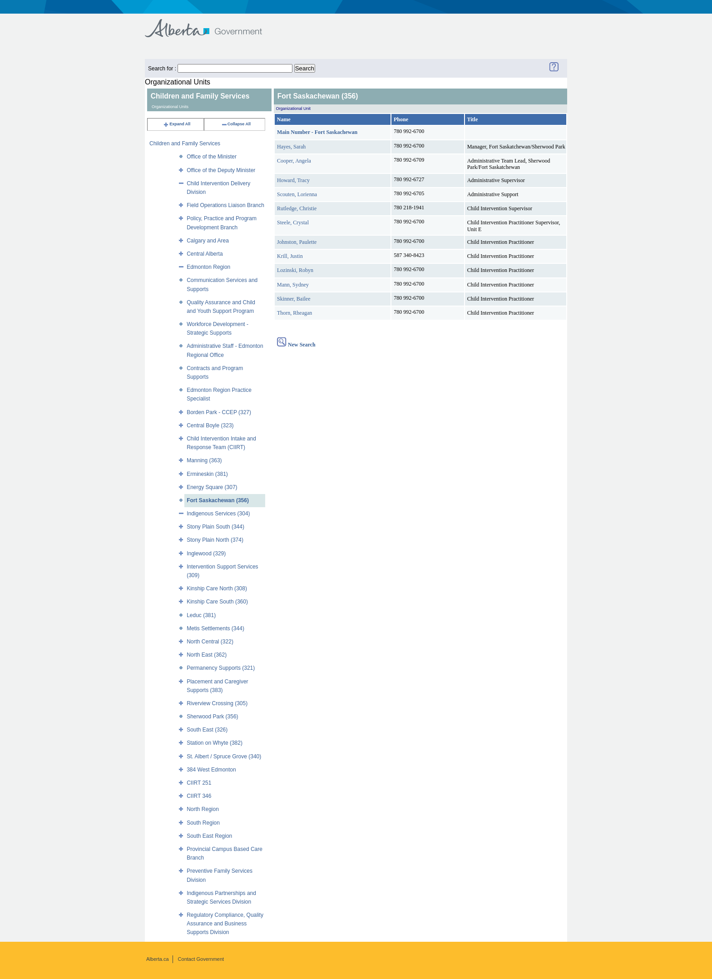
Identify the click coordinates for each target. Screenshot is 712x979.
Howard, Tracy (293, 180)
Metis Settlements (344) (215, 628)
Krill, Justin (290, 256)
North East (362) (207, 655)
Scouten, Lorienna (297, 194)
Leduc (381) (201, 615)
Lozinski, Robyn (295, 270)
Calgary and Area (208, 240)
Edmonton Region (208, 267)
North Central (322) (210, 641)
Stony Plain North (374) (215, 540)
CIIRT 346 (199, 796)
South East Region (209, 836)
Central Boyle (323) (210, 425)
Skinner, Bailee (294, 299)
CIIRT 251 (199, 783)
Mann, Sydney (293, 285)
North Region (203, 809)
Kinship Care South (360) (217, 601)
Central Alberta (204, 254)
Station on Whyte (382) (214, 743)
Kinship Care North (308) (217, 588)
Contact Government (201, 959)
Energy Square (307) (212, 487)
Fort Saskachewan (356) (218, 500)
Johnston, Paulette (296, 242)
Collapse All (236, 124)
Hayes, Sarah (291, 146)
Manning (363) (204, 460)
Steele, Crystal (293, 222)
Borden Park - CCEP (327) (219, 412)
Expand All (176, 124)
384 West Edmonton (211, 769)
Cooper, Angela (294, 161)
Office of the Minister (212, 156)
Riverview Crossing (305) (217, 703)
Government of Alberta (211, 24)
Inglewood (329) (206, 553)
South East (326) (207, 730)
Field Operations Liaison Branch (225, 205)
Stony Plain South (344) (215, 527)
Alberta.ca (157, 959)
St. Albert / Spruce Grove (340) (224, 756)
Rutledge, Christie (296, 208)
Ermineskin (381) (207, 474)
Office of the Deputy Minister (221, 170)
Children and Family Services (184, 143)
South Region (203, 823)
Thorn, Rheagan (294, 313)
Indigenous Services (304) (218, 513)
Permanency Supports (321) (221, 668)
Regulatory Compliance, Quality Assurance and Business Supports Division (225, 923)
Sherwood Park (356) (212, 716)
